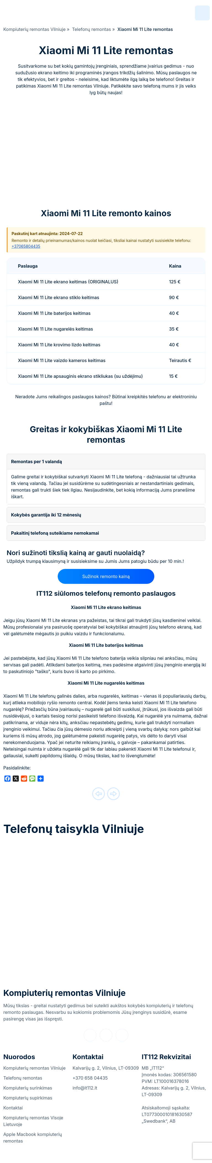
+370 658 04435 (90, 1078)
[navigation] (202, 13)
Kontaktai (13, 1108)
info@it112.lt (85, 1088)
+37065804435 (26, 246)
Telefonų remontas (22, 1078)
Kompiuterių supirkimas (27, 1098)
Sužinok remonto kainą (106, 576)
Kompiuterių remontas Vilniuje (64, 993)
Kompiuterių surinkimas (27, 1088)
